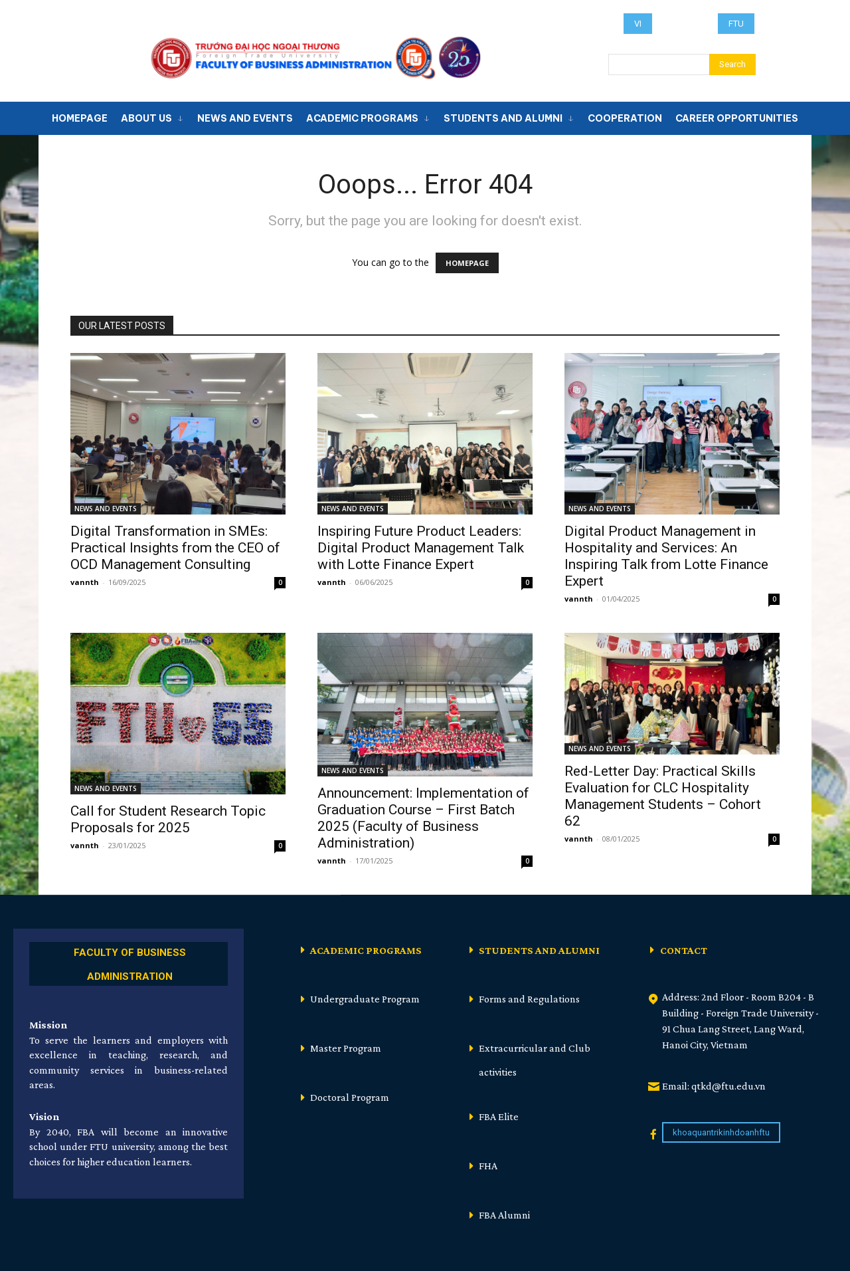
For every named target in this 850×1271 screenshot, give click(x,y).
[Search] (732, 64)
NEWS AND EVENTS (105, 508)
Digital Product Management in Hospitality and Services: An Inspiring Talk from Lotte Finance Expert (666, 556)
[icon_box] (128, 962)
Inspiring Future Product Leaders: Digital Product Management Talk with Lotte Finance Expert (420, 547)
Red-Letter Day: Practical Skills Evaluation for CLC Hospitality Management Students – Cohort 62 (662, 796)
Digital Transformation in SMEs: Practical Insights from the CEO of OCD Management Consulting (175, 547)
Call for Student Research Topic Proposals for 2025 (168, 819)
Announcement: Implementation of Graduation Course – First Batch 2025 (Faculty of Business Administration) (423, 818)
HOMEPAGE (467, 263)
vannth (84, 582)
